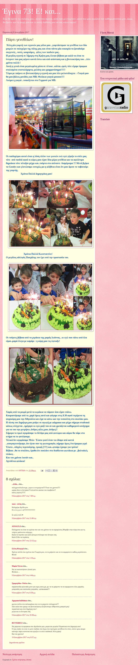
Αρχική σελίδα (47, 654)
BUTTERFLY (17, 623)
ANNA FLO (16, 526)
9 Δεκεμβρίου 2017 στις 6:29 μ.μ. (24, 593)
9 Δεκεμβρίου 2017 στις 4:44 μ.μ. (24, 575)
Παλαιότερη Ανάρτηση (83, 654)
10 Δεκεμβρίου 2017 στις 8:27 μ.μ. (24, 637)
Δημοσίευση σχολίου (16, 643)
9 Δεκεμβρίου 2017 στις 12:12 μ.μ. (24, 541)
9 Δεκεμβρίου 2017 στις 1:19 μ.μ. (24, 558)
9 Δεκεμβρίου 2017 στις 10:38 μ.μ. (24, 615)
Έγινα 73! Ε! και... (32, 11)
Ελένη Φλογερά (18, 549)
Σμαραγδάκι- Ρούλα (19, 583)
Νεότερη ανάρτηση (12, 654)
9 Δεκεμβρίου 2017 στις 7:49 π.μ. (24, 496)
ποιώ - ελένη (17, 504)
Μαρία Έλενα (17, 566)
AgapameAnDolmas (19, 601)
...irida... (15, 484)
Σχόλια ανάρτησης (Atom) (21, 660)
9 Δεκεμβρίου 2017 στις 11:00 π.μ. (24, 518)
